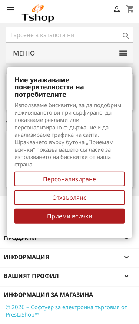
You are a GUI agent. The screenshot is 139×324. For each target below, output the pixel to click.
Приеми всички (69, 216)
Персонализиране (69, 179)
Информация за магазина (48, 295)
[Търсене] (69, 35)
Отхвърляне (69, 198)
